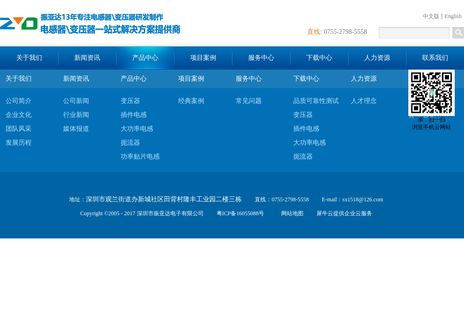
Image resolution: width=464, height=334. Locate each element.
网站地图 (290, 213)
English (453, 16)
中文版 (431, 16)
